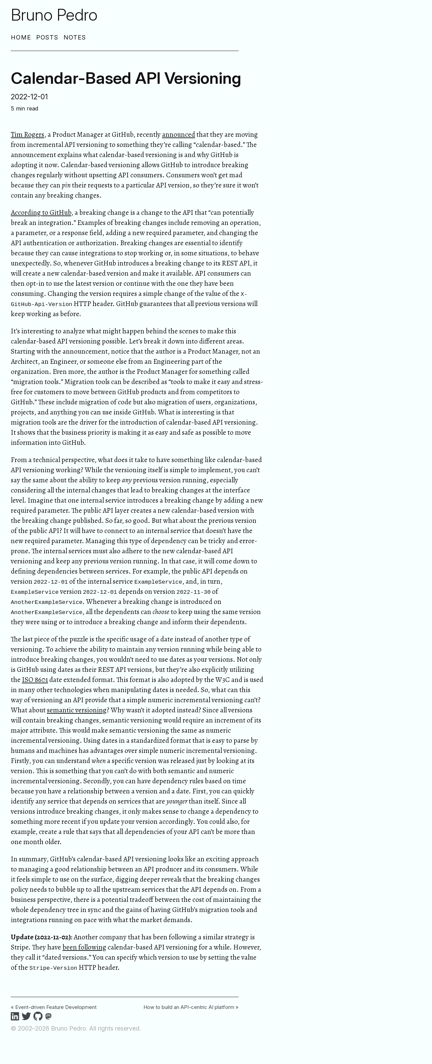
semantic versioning (77, 710)
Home (21, 37)
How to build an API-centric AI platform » (191, 1007)
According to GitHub (41, 212)
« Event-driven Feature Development (54, 1007)
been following (84, 947)
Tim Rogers (27, 134)
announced (178, 134)
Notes (74, 37)
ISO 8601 (35, 679)
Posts (47, 37)
